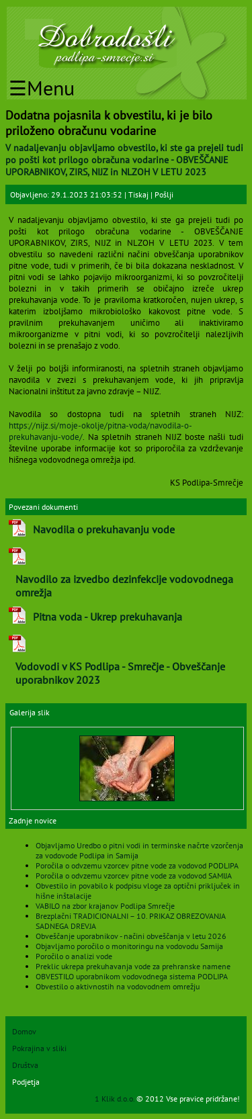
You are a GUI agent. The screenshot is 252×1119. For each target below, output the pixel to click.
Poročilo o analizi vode (74, 956)
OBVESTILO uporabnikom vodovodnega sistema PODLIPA (132, 976)
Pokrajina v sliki (39, 1048)
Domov (24, 1031)
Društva (25, 1065)
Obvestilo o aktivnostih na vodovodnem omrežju (118, 986)
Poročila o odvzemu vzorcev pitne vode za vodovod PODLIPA (137, 865)
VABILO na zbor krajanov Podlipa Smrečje (105, 906)
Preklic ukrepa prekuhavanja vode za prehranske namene (133, 966)
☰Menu (42, 88)
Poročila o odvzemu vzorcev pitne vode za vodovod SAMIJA (134, 875)
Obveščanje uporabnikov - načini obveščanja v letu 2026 (131, 936)
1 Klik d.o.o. (115, 1098)
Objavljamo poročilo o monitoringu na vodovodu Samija (129, 946)
